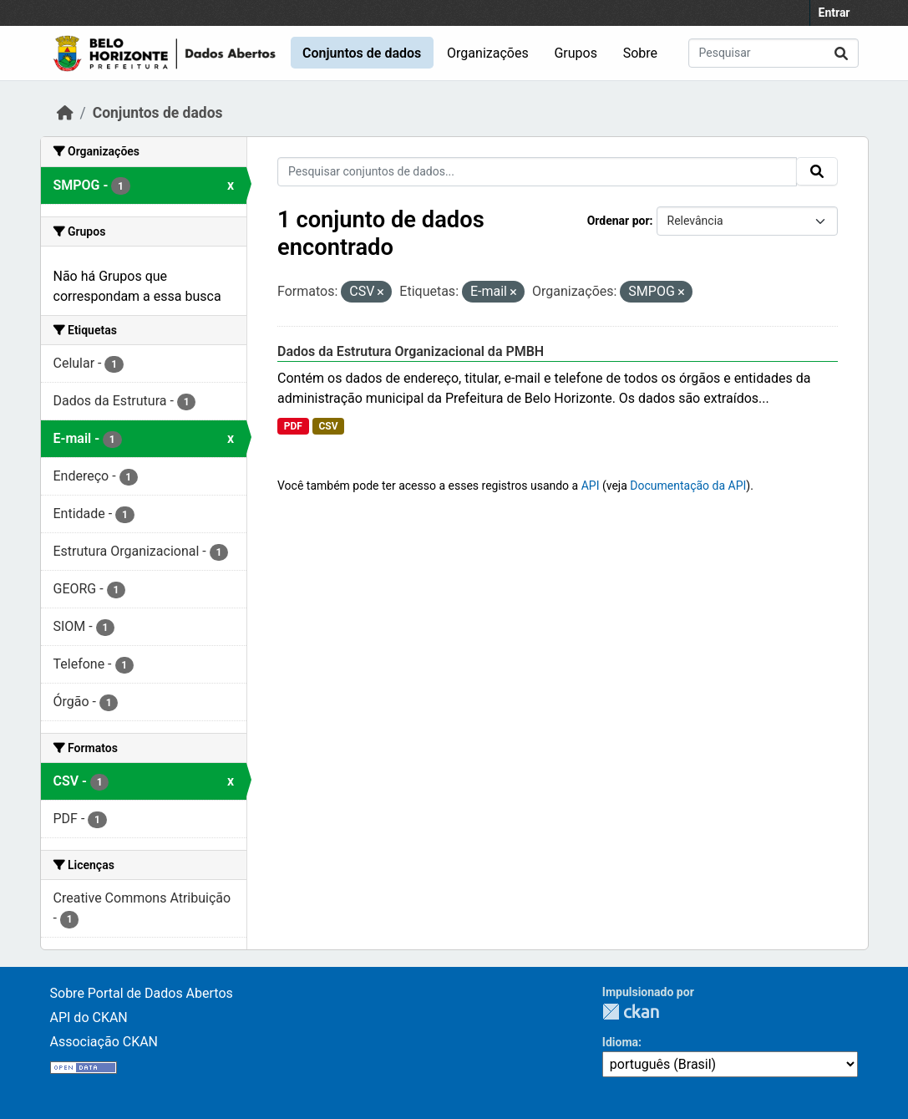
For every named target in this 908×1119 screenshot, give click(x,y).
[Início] (65, 112)
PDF (293, 426)
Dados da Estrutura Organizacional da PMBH (410, 351)
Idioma (620, 1042)
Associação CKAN (104, 1042)
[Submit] (841, 53)
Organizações (488, 53)
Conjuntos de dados (361, 53)
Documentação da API (688, 485)
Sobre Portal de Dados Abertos (141, 993)
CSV (327, 426)
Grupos (575, 53)
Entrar (834, 12)
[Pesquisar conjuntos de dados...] (773, 53)
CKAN (630, 1011)
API (590, 485)
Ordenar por (618, 220)
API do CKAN (89, 1017)
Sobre (640, 53)
